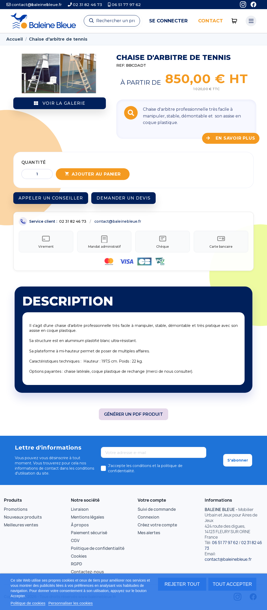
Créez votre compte (157, 525)
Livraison (80, 510)
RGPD (76, 565)
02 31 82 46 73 (85, 4)
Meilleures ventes (21, 525)
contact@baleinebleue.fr (34, 4)
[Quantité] (37, 174)
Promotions (15, 510)
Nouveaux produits (23, 518)
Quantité (33, 162)
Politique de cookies (28, 603)
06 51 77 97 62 (124, 4)
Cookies (79, 557)
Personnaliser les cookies (70, 603)
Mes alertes (149, 533)
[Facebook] (253, 4)
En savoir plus (230, 138)
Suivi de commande (157, 510)
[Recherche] (112, 21)
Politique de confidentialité (97, 549)
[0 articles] (234, 21)
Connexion (148, 518)
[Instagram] (243, 4)
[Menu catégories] (251, 21)
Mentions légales (87, 518)
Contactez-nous (87, 572)
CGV (75, 541)
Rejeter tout (182, 584)
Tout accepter (232, 584)
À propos (80, 525)
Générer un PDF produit (133, 415)
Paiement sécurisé (89, 533)
